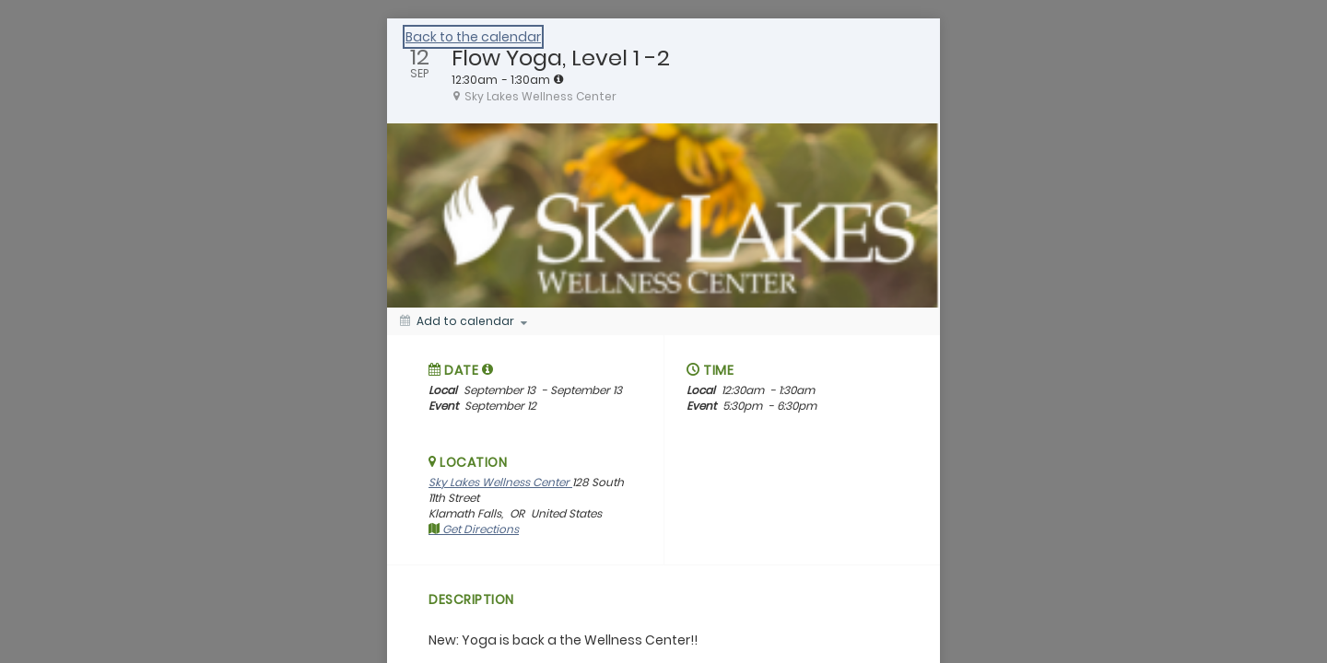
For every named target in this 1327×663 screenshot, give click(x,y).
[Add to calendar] (463, 321)
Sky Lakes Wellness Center (500, 482)
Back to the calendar (473, 37)
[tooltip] (558, 79)
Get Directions (474, 529)
